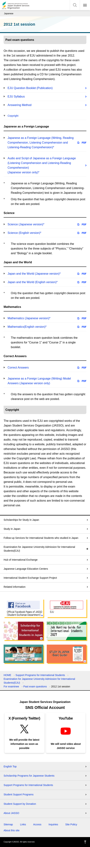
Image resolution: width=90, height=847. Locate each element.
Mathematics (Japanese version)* (29, 318)
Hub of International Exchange (21, 559)
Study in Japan (12, 528)
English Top (10, 766)
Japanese (8, 13)
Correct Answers (18, 367)
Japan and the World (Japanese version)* (34, 273)
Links (23, 824)
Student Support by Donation (20, 803)
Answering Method (20, 105)
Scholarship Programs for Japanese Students (29, 775)
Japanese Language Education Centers (26, 568)
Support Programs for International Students (40, 675)
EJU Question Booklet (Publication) (30, 88)
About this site (11, 830)
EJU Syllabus (16, 96)
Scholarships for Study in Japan (21, 519)
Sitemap (8, 824)
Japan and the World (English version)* (33, 282)
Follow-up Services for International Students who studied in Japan (41, 537)
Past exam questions (35, 686)
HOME (7, 675)
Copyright (13, 115)
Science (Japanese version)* (26, 224)
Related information (14, 586)
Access (37, 824)
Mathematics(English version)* (27, 326)
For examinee (11, 686)
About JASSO (11, 813)
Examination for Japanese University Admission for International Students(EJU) (39, 548)
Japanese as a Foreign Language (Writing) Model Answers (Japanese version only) (39, 381)
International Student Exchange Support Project (30, 577)
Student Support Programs (19, 794)
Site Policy (71, 824)
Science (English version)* (24, 232)
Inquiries (53, 824)
